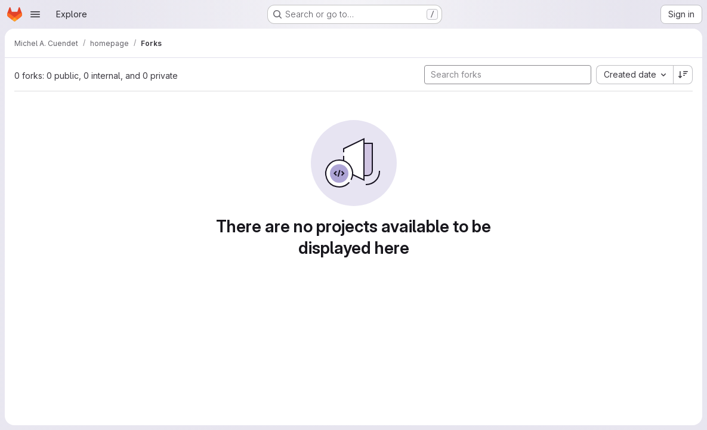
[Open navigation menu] (35, 14)
